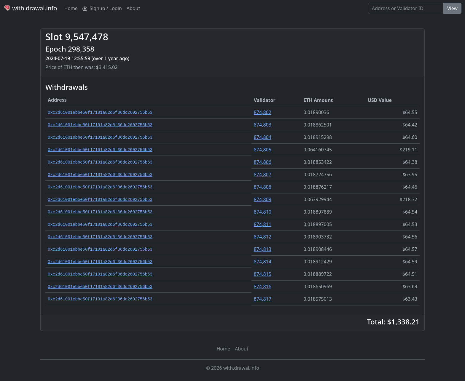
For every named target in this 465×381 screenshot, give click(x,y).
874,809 (262, 199)
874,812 (262, 236)
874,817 (262, 299)
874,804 (262, 137)
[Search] (406, 8)
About (133, 8)
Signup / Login (102, 8)
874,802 (262, 112)
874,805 (262, 149)
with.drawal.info (30, 8)
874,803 (262, 124)
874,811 (262, 224)
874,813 (262, 249)
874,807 (262, 174)
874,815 (262, 274)
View (452, 8)
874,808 (262, 187)
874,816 (262, 286)
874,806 (262, 162)
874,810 (262, 212)
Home (71, 8)
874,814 (262, 261)
